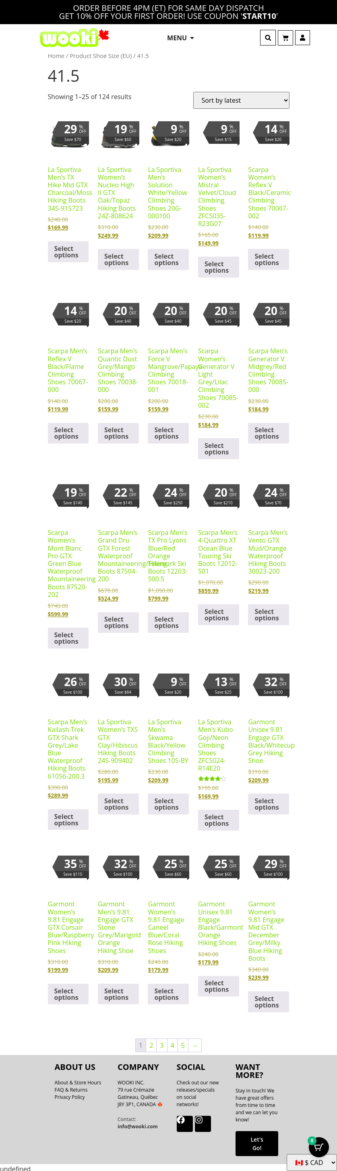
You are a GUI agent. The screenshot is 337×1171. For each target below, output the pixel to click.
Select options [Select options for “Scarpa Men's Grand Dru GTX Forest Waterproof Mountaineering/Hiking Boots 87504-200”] (116, 619)
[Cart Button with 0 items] (319, 1151)
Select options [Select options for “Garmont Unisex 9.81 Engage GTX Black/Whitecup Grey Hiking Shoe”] (266, 801)
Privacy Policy (70, 1093)
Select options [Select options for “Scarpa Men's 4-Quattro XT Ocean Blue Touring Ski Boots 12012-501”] (217, 612)
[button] (268, 36)
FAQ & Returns (71, 1086)
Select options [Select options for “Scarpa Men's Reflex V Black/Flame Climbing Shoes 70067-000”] (66, 430)
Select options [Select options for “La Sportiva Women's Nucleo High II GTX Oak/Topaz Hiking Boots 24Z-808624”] (116, 256)
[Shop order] (241, 97)
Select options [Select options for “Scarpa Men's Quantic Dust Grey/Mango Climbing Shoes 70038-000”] (116, 430)
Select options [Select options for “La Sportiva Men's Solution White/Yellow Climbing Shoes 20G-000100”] (166, 256)
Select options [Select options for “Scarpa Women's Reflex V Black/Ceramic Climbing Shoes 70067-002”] (266, 256)
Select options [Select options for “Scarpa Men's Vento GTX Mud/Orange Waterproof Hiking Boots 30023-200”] (266, 612)
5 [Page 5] (183, 1042)
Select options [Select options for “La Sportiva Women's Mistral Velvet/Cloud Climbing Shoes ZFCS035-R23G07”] (217, 264)
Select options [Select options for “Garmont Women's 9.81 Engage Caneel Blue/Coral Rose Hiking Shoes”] (166, 991)
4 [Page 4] (172, 1042)
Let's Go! (256, 1141)
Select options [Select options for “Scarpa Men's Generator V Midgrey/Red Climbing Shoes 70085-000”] (266, 430)
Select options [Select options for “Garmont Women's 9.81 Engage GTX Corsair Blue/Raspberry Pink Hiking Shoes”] (66, 991)
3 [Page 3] (161, 1042)
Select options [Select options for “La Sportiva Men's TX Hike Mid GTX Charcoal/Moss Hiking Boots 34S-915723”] (66, 248)
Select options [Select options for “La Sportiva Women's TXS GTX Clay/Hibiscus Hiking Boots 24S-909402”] (116, 801)
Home (56, 53)
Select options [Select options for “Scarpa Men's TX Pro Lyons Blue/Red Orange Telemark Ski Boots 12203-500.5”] (166, 619)
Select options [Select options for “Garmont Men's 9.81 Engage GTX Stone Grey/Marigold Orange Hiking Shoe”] (116, 991)
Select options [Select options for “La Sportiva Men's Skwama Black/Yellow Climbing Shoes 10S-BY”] (166, 801)
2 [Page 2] (151, 1042)
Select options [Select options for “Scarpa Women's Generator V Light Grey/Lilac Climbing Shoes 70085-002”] (217, 446)
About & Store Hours (78, 1079)
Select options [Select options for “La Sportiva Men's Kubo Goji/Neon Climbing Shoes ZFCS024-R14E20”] (217, 817)
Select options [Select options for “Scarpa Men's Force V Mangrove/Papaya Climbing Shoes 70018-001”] (166, 430)
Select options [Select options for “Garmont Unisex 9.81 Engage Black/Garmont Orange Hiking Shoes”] (217, 983)
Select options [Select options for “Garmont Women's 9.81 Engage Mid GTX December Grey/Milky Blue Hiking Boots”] (266, 999)
